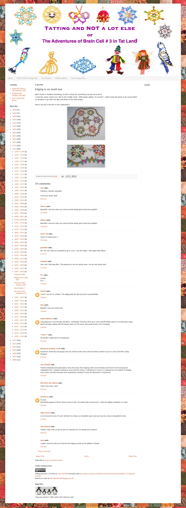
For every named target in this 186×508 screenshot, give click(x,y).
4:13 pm (43, 341)
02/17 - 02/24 (19, 317)
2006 (14, 360)
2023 (14, 116)
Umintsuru (44, 397)
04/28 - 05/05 (19, 262)
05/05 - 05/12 (19, 259)
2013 (14, 149)
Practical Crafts (19, 274)
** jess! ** (44, 335)
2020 (14, 126)
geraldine (44, 248)
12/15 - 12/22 (19, 158)
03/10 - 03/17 (19, 307)
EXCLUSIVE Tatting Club (27, 78)
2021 (14, 123)
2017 (14, 136)
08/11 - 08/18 (19, 213)
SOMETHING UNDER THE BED (19, 94)
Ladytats (43, 261)
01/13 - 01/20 (19, 333)
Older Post (133, 456)
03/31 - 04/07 (19, 297)
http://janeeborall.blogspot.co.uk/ (62, 478)
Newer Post (40, 456)
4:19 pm (43, 357)
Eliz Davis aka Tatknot (49, 383)
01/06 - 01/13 (19, 336)
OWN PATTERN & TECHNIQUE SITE (19, 90)
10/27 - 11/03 (19, 181)
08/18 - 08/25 (19, 210)
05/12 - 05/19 (19, 255)
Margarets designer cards (50, 348)
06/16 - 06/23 (19, 239)
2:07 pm (43, 447)
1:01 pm (43, 254)
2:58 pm (43, 327)
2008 (14, 353)
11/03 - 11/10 (19, 177)
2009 (14, 350)
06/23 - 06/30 (19, 236)
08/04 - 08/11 (19, 216)
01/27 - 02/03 (19, 327)
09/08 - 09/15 (19, 200)
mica (42, 440)
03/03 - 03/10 (19, 310)
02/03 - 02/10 (19, 323)
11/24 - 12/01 (19, 168)
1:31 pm (43, 268)
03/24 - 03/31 (19, 301)
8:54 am (43, 199)
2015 (14, 142)
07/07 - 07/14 (19, 229)
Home (10, 78)
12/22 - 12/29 (19, 155)
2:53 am (43, 389)
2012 (14, 340)
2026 (14, 110)
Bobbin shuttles (61, 78)
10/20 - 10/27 (19, 184)
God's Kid (44, 234)
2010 (14, 347)
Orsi (42, 188)
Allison (43, 206)
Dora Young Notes (78, 78)
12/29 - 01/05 (19, 152)
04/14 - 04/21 (19, 268)
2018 (14, 133)
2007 (14, 357)
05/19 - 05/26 (19, 252)
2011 (14, 344)
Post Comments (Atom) (53, 460)
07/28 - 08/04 (19, 220)
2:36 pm (43, 297)
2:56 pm (43, 311)
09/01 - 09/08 (19, 203)
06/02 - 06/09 (19, 246)
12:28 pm (43, 213)
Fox (41, 275)
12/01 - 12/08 (19, 165)
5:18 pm (43, 375)
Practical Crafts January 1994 (20, 284)
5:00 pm (43, 433)
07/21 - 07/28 (19, 223)
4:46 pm (43, 419)
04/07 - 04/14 (19, 272)
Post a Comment (44, 451)
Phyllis (43, 291)
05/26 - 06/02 (19, 249)
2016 (14, 139)
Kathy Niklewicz (46, 319)
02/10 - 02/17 (19, 320)
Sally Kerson (45, 413)
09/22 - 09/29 (19, 197)
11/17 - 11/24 (19, 171)
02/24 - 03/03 (19, 314)
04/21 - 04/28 (19, 265)
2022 (14, 120)
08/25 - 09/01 (19, 207)
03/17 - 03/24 (19, 304)
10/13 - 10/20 (19, 187)
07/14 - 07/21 (19, 226)
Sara (42, 305)
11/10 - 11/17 (19, 174)
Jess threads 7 (19, 288)
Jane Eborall (45, 365)
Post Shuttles (46, 78)
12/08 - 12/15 (19, 161)
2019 (14, 129)
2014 (14, 146)
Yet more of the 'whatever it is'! (20, 292)
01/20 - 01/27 (19, 330)
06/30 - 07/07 (19, 233)
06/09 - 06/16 (19, 242)
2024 (14, 113)
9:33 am (43, 405)
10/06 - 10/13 (19, 190)
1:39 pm (43, 284)
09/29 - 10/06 (19, 194)
